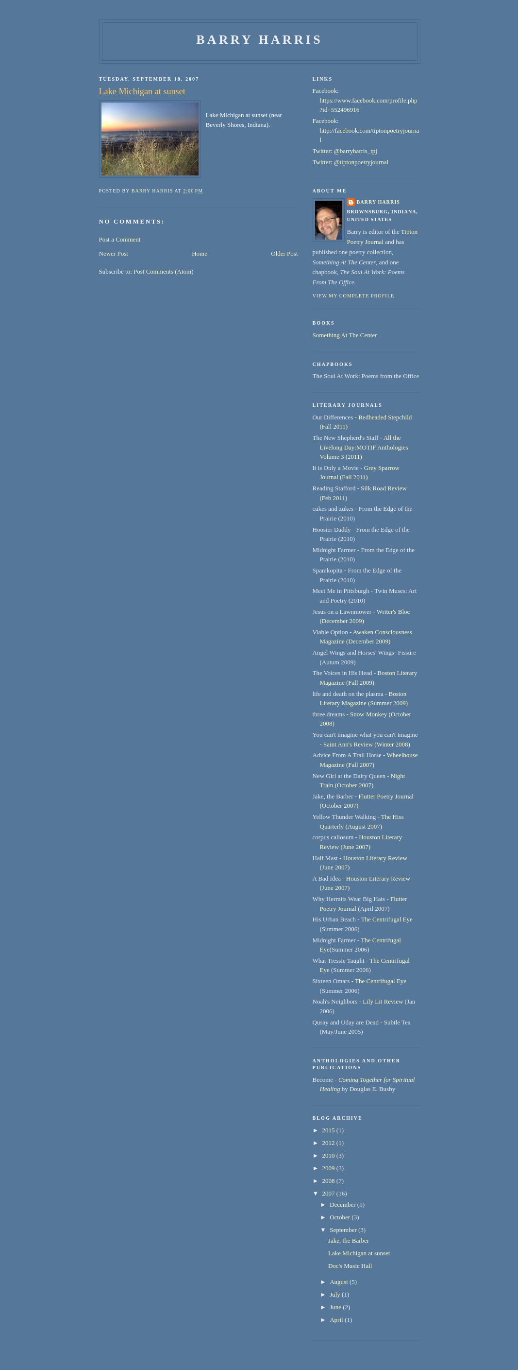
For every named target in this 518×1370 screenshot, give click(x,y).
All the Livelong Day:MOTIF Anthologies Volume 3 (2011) (364, 447)
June (336, 1307)
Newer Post (113, 253)
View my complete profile (354, 295)
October (340, 1217)
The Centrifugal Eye (387, 919)
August (340, 1281)
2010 (329, 1155)
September (344, 1229)
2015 (329, 1130)
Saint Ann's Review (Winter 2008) (366, 744)
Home (199, 253)
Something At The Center (345, 335)
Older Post (284, 253)
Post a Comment (120, 239)
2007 (329, 1193)
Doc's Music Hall (350, 1265)
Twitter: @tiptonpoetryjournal (351, 162)
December (343, 1204)
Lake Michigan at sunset (359, 1253)
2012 (329, 1142)
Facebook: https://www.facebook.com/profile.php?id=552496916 (365, 100)
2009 (329, 1168)
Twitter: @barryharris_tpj (345, 151)
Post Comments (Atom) (164, 271)
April (337, 1319)
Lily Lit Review (383, 1001)
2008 (329, 1180)
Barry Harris (259, 40)
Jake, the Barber (348, 1240)
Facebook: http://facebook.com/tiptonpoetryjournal (366, 130)
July (336, 1294)
